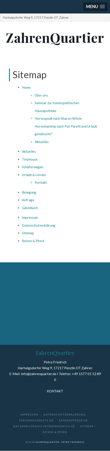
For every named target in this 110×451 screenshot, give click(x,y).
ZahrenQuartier (55, 37)
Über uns (41, 95)
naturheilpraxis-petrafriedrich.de (44, 426)
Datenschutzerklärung (38, 225)
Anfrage (28, 200)
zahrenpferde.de (73, 420)
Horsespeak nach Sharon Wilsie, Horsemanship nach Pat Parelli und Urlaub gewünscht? (66, 126)
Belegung (29, 192)
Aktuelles (42, 142)
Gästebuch (30, 208)
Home (26, 87)
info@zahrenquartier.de (38, 374)
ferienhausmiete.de (36, 420)
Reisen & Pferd (33, 241)
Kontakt (41, 182)
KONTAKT (55, 391)
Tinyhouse (30, 159)
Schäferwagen (32, 167)
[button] (95, 6)
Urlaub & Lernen (34, 175)
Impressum (30, 217)
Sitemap (28, 233)
